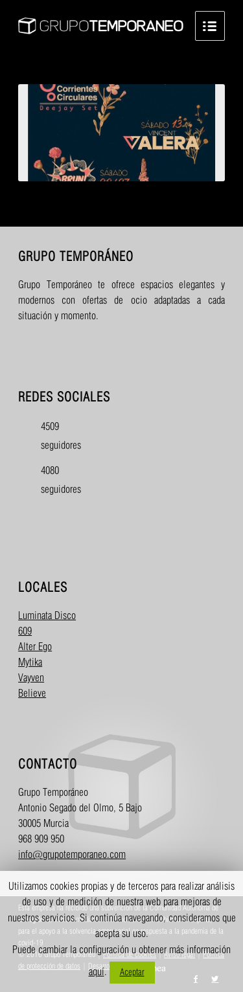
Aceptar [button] (132, 972)
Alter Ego (35, 647)
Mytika (30, 663)
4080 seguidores (52, 480)
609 (25, 632)
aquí (96, 972)
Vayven (31, 678)
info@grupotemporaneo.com (72, 855)
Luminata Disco (47, 616)
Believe (32, 694)
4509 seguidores (52, 436)
